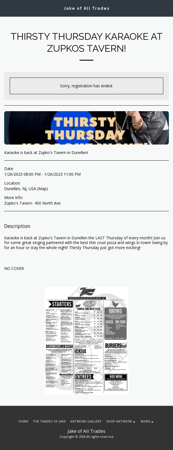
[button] (6, 8)
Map (42, 188)
